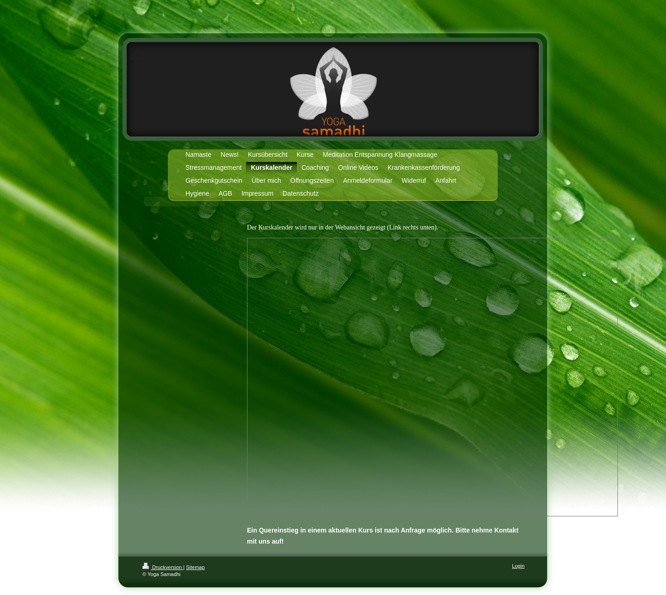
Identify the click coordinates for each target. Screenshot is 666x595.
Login (518, 566)
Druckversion (162, 567)
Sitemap (195, 567)
